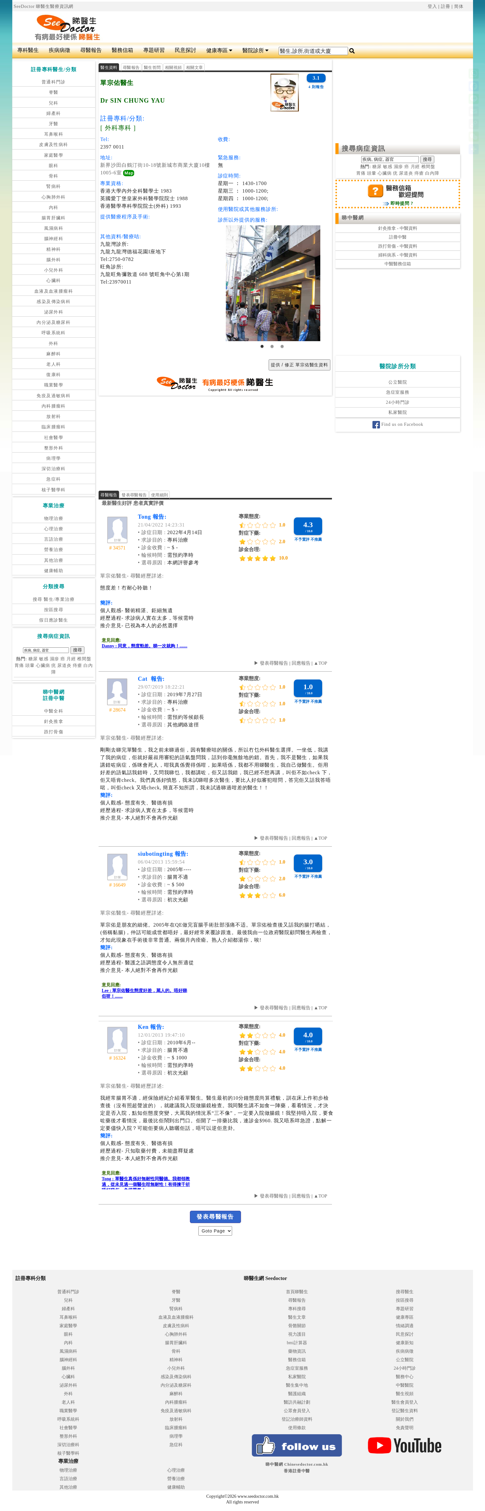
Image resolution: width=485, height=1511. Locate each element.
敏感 (43, 659)
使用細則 (159, 495)
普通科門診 (54, 82)
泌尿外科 (54, 312)
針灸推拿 (54, 721)
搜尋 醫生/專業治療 (54, 599)
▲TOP (319, 663)
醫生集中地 (297, 1385)
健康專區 (219, 51)
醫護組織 (297, 1393)
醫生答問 (152, 67)
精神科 (53, 249)
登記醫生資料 (404, 1410)
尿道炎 (64, 665)
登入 (432, 6)
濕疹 (54, 659)
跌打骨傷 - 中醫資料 (397, 246)
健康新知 (405, 1342)
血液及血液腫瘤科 (53, 291)
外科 (54, 343)
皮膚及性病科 (53, 144)
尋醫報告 (91, 50)
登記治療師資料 (297, 1419)
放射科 (53, 416)
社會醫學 (54, 437)
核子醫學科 (54, 490)
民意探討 (185, 50)
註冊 (445, 6)
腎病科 (53, 186)
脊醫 (54, 92)
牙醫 (54, 123)
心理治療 (54, 529)
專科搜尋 (297, 1308)
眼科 (54, 165)
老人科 (53, 364)
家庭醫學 (54, 155)
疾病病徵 (59, 50)
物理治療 (54, 518)
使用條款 (297, 1427)
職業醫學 (54, 385)
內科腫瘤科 (54, 406)
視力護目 (297, 1334)
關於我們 (405, 1419)
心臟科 (53, 280)
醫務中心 (405, 1376)
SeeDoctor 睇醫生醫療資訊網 (44, 6)
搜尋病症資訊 (363, 148)
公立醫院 (397, 382)
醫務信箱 (122, 50)
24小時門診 (397, 402)
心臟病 (43, 665)
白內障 (432, 173)
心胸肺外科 (54, 197)
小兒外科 (54, 270)
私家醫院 (397, 412)
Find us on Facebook (397, 424)
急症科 (53, 479)
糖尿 (33, 659)
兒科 (54, 103)
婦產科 (53, 113)
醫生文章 (297, 1317)
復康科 (53, 374)
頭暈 (30, 665)
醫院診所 (256, 51)
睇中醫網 (353, 217)
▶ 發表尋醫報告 (271, 663)
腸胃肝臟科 (54, 218)
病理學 (53, 458)
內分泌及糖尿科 (54, 322)
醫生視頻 (405, 1393)
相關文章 (194, 67)
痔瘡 (77, 665)
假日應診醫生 (53, 620)
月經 (71, 659)
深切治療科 (54, 468)
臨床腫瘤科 (54, 427)
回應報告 (301, 663)
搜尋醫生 (405, 1291)
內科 (54, 207)
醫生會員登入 (404, 1402)
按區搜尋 (54, 609)
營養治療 (54, 549)
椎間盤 (84, 659)
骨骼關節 (297, 1325)
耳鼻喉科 (54, 134)
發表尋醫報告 (134, 495)
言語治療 (54, 539)
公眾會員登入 (297, 1410)
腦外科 (53, 259)
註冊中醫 (398, 237)
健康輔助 (54, 570)
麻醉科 (53, 354)
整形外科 (54, 448)
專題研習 (154, 50)
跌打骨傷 (54, 732)
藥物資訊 (297, 1351)
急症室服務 (397, 392)
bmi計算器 (297, 1342)
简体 (459, 6)
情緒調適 (405, 1325)
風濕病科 (54, 228)
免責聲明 (405, 1427)
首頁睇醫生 (297, 1291)
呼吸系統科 (54, 332)
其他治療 (54, 560)
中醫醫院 (405, 1385)
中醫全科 (54, 711)
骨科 (54, 176)
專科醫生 (28, 50)
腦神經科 (54, 238)
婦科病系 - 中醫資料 (397, 255)
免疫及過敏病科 (54, 395)
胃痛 (19, 665)
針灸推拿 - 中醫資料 (397, 228)
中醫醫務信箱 (398, 264)
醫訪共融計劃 (297, 1402)
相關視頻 (173, 67)
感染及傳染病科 (54, 301)
